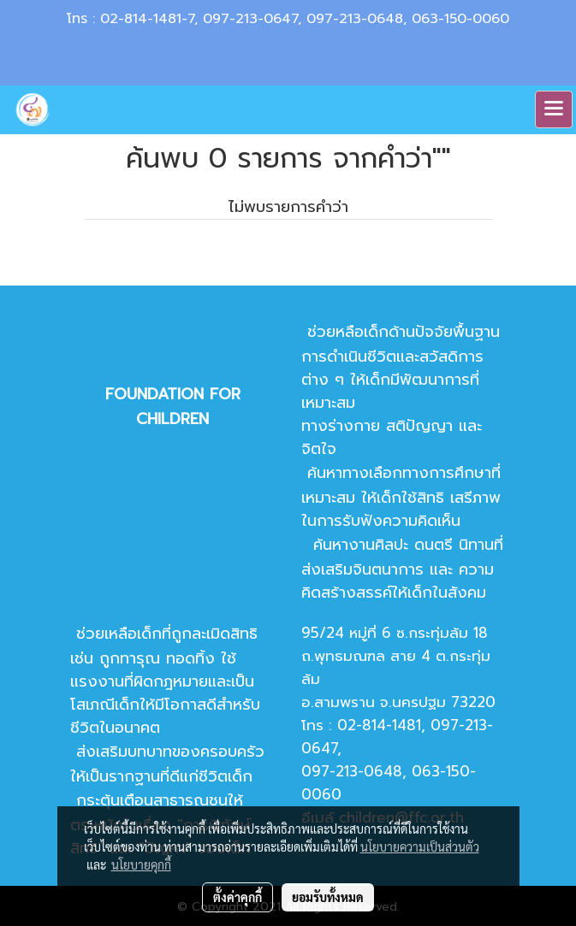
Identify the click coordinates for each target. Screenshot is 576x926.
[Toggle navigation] (554, 109)
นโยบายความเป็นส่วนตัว (419, 846)
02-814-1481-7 (147, 19)
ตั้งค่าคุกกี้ (237, 897)
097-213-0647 (250, 19)
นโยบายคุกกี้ (141, 864)
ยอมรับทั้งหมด (328, 897)
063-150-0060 (460, 19)
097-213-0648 (354, 19)
